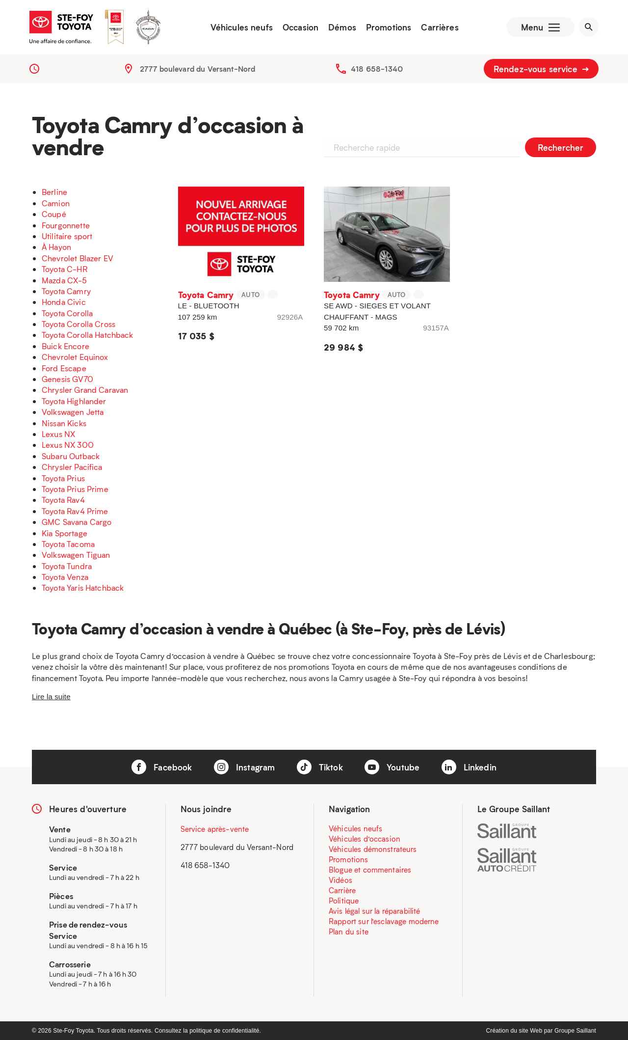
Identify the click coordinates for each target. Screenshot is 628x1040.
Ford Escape (64, 368)
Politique (344, 900)
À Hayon (56, 247)
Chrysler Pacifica (72, 467)
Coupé (54, 214)
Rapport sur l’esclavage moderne (384, 921)
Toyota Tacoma (68, 544)
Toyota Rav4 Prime (75, 511)
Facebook (161, 767)
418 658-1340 (377, 69)
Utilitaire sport (67, 236)
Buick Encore (65, 346)
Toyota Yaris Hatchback (83, 587)
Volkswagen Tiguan (76, 554)
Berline (54, 192)
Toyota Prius (63, 478)
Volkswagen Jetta (73, 412)
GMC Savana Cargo (76, 522)
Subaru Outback (71, 456)
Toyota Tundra (67, 566)
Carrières (439, 27)
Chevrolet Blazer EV (77, 258)
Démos (342, 27)
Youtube (392, 767)
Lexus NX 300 (68, 444)
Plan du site (348, 931)
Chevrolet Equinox (75, 357)
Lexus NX (58, 434)
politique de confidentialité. (225, 1030)
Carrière (342, 890)
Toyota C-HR (64, 269)
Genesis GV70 (67, 379)
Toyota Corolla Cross (78, 324)
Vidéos (340, 880)
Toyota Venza (65, 577)
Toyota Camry (66, 291)
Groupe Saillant (575, 1030)
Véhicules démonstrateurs (373, 849)
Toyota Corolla (67, 313)
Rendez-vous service (541, 69)
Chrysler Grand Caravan (85, 389)
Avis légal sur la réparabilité (374, 911)
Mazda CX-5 (64, 280)
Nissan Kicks (64, 423)
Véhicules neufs (241, 27)
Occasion (300, 27)
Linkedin (469, 767)
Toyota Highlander (74, 401)
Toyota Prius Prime (75, 489)
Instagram (244, 767)
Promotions (389, 27)
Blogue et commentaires (370, 870)
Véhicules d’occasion (364, 839)
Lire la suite (51, 696)
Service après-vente (215, 829)
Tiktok (320, 767)
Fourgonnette (66, 225)
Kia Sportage (64, 533)
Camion (56, 203)
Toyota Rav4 (63, 499)
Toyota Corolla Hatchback (87, 334)
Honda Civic (64, 302)
